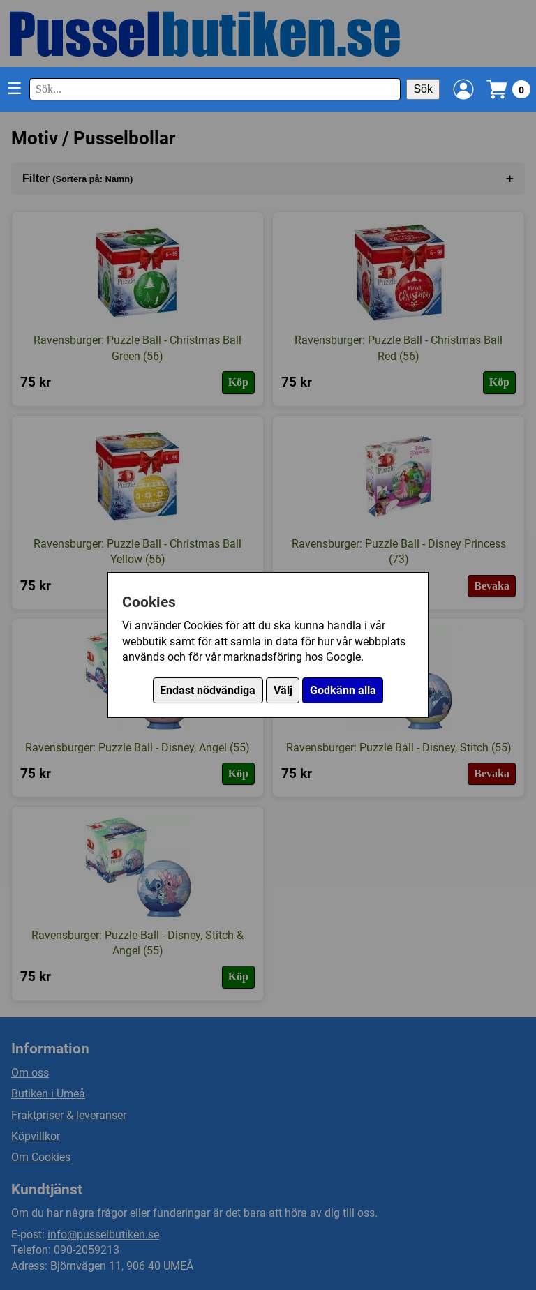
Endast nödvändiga (207, 690)
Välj (283, 690)
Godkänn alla (343, 690)
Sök (423, 89)
